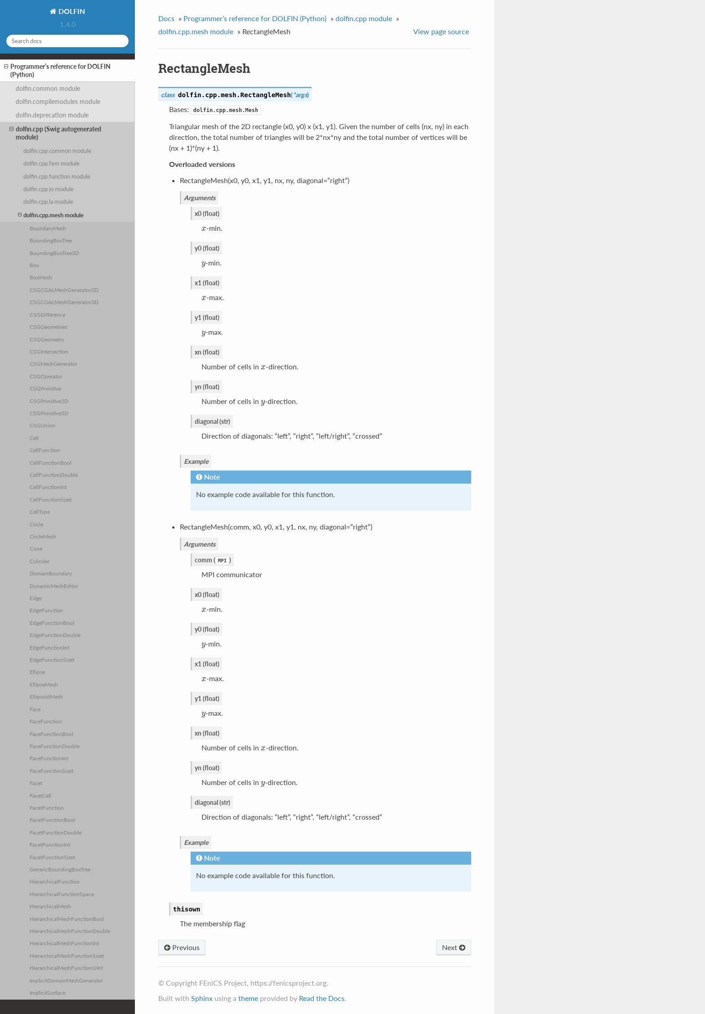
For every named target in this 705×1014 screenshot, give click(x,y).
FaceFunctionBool (51, 734)
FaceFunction (46, 721)
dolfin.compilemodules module (58, 101)
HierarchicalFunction (55, 881)
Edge (35, 598)
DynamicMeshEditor (54, 586)
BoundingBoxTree (51, 240)
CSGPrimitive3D (49, 413)
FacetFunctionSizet (52, 857)
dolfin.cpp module (363, 18)
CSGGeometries (48, 326)
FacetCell (40, 795)
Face (35, 709)
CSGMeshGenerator (53, 363)
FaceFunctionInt (49, 758)
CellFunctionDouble (54, 474)
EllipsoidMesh (46, 696)
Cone (36, 548)
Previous (182, 947)
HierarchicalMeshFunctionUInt (66, 968)
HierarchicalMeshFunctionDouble (70, 931)
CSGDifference (47, 314)
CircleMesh (43, 536)
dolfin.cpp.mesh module (51, 215)
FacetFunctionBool (52, 820)
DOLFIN (71, 11)
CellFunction (45, 450)
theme (248, 998)
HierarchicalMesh (50, 906)
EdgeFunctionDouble (55, 635)
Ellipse (37, 672)
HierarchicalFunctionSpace (62, 894)
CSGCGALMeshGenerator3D (64, 302)
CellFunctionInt (48, 487)
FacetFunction (47, 807)
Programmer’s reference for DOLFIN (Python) (57, 70)
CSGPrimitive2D (49, 401)
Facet (36, 783)
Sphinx (202, 998)
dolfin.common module (48, 88)
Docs (166, 18)
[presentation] (203, 228)
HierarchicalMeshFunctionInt (64, 943)
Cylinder (39, 561)
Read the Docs (321, 998)
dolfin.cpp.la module (48, 201)
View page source (441, 31)
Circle (36, 524)
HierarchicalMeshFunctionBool (67, 918)
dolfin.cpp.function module (56, 176)
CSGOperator (46, 376)
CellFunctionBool (50, 462)
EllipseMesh (44, 684)
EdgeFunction (46, 610)
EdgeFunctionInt (49, 647)
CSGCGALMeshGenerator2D (64, 290)
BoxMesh (41, 277)
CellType (40, 511)
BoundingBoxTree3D (54, 253)
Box (34, 265)
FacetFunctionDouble (55, 832)
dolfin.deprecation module (52, 115)
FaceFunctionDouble (55, 746)
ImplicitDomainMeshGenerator (66, 980)
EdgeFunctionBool (52, 622)
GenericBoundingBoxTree (60, 869)
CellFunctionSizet (50, 499)
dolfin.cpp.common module (57, 150)
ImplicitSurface (47, 992)
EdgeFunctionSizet (52, 659)
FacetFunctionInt (50, 844)
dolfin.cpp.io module (48, 189)
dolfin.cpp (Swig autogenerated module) (55, 133)
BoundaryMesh (48, 228)
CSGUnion (42, 425)
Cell (34, 438)
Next (453, 947)
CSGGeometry (47, 339)
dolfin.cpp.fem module (51, 163)
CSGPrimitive (45, 388)
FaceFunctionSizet (51, 770)
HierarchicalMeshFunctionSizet (67, 955)
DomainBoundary (51, 573)
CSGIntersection (49, 351)
